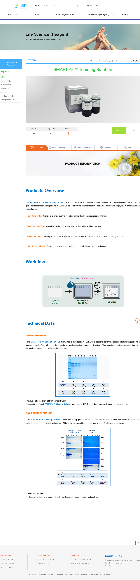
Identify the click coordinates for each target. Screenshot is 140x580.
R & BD (38, 15)
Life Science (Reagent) (97, 15)
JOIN (54, 6)
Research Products (123, 61)
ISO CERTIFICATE (8, 567)
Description (36, 147)
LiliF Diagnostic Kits (66, 15)
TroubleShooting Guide (60, 147)
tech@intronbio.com (113, 566)
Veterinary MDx (7, 85)
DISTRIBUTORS (7, 563)
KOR (97, 6)
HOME (37, 6)
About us (12, 15)
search (78, 6)
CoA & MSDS (43, 563)
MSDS (128, 147)
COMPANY (88, 6)
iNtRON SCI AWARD (80, 563)
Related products (83, 147)
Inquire (119, 130)
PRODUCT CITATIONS (81, 559)
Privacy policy (95, 574)
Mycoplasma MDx (8, 100)
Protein (136, 61)
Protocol (105, 147)
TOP (137, 543)
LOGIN (46, 6)
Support (126, 15)
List (133, 130)
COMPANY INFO (7, 559)
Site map (107, 574)
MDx (3, 77)
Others (3, 92)
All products (6, 72)
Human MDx (6, 81)
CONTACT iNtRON (45, 559)
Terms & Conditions (78, 574)
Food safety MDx (7, 96)
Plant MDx (5, 88)
